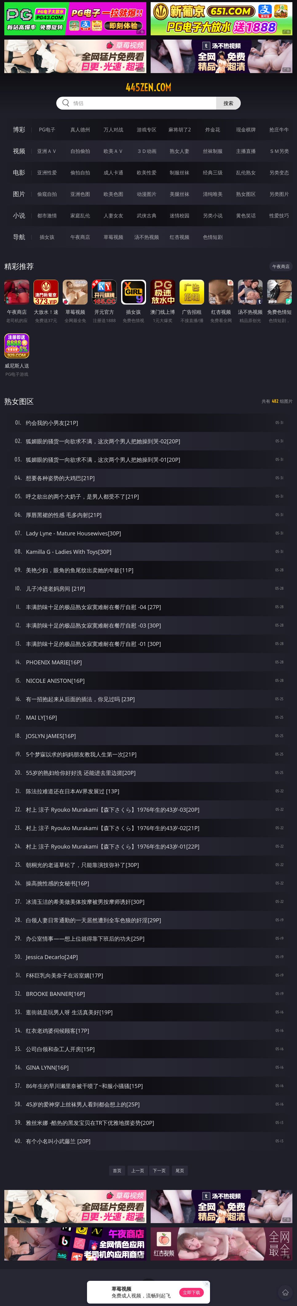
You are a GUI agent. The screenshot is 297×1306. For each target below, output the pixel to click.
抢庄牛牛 (279, 129)
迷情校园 (179, 215)
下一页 (159, 1170)
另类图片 (279, 194)
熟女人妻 (179, 151)
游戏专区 (146, 129)
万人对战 (113, 129)
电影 (19, 172)
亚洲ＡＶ (47, 151)
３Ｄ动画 (146, 151)
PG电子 (47, 129)
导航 (19, 237)
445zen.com (148, 87)
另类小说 (213, 215)
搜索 (228, 103)
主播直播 (246, 151)
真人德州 (80, 129)
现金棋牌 (246, 129)
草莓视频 (113, 237)
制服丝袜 (179, 172)
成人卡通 (113, 172)
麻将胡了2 (179, 129)
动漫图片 (146, 194)
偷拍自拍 (80, 172)
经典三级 (213, 172)
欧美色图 (113, 194)
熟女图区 (246, 194)
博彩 (19, 129)
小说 (19, 215)
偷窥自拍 (47, 194)
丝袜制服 (213, 151)
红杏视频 (179, 237)
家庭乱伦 (80, 215)
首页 (117, 1170)
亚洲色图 (80, 194)
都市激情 (47, 215)
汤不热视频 (146, 237)
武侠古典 (146, 215)
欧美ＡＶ (113, 151)
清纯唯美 (213, 194)
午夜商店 (80, 237)
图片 (19, 194)
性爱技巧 (279, 215)
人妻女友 (113, 215)
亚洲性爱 (47, 172)
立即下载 (191, 1292)
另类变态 (279, 172)
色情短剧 (213, 237)
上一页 (137, 1170)
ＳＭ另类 (279, 151)
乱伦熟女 (246, 172)
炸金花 (212, 129)
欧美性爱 (146, 172)
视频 (19, 151)
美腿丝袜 (179, 194)
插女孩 (47, 237)
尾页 (180, 1170)
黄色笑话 (246, 215)
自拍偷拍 (80, 151)
